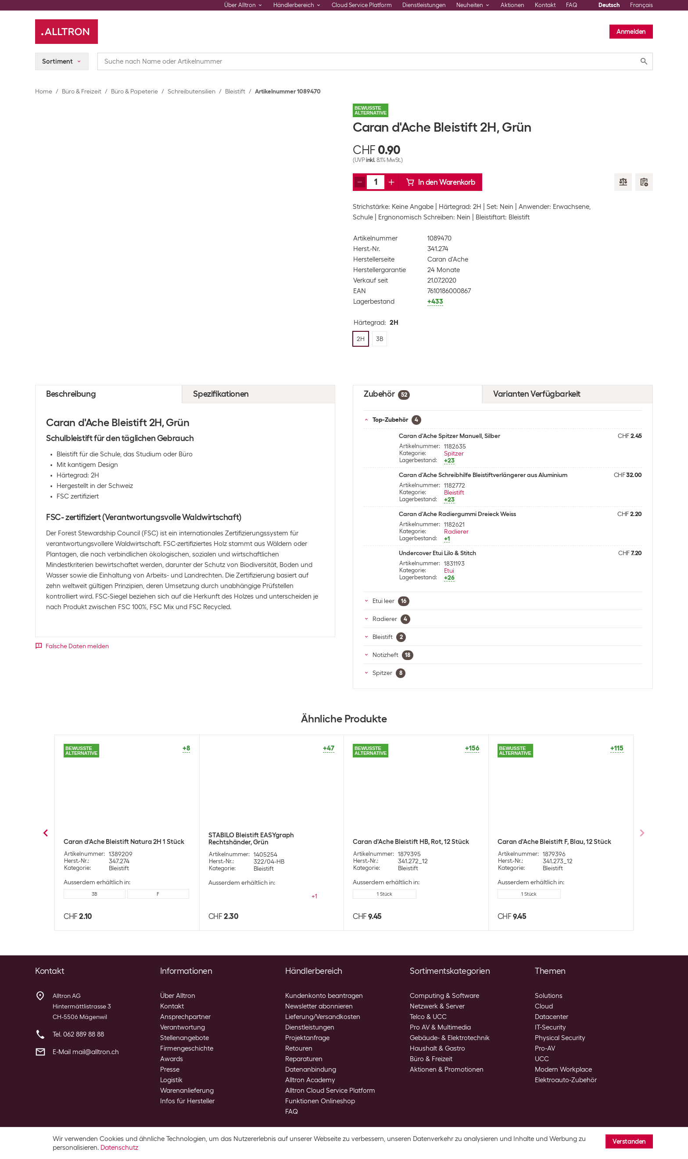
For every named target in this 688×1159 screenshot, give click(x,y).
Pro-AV (545, 1048)
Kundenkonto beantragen (324, 996)
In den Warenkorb (440, 182)
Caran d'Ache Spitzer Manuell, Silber (449, 435)
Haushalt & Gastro (437, 1048)
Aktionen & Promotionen (447, 1069)
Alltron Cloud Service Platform (330, 1090)
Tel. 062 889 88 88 (78, 1034)
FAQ (571, 5)
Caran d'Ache (447, 259)
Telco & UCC (428, 1017)
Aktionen (512, 5)
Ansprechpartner (185, 1017)
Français (641, 5)
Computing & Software (444, 996)
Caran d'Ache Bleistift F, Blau (396, 841)
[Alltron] (66, 31)
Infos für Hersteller (187, 1101)
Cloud (544, 1006)
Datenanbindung (310, 1069)
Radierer (456, 531)
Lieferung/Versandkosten (322, 1017)
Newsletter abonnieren (319, 1006)
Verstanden (629, 1141)
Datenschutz (119, 1148)
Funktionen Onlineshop (320, 1101)
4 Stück (529, 901)
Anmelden (631, 32)
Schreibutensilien (191, 91)
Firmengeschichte (186, 1048)
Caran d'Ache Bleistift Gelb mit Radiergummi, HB (544, 845)
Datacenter (551, 1017)
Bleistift (235, 91)
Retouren (298, 1048)
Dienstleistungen (424, 5)
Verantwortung (182, 1027)
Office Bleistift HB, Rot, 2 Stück (109, 841)
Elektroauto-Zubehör (566, 1080)
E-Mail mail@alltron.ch (86, 1052)
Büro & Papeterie (134, 91)
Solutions (549, 996)
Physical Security (560, 1038)
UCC (542, 1059)
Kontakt (545, 5)
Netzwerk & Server (437, 1006)
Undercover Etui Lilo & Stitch (437, 552)
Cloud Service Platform (362, 5)
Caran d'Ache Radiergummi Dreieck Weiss (457, 513)
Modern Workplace (563, 1069)
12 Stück (240, 894)
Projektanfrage (307, 1038)
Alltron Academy (310, 1080)
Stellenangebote (184, 1038)
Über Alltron (177, 996)
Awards (171, 1059)
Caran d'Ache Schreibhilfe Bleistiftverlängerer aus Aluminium (483, 474)
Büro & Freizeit (81, 91)
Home (43, 91)
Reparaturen (303, 1059)
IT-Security (550, 1027)
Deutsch (609, 5)
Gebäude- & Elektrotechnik (450, 1038)
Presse (169, 1069)
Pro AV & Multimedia (440, 1027)
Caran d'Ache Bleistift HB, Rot (252, 841)
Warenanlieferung (187, 1090)
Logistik (171, 1080)
